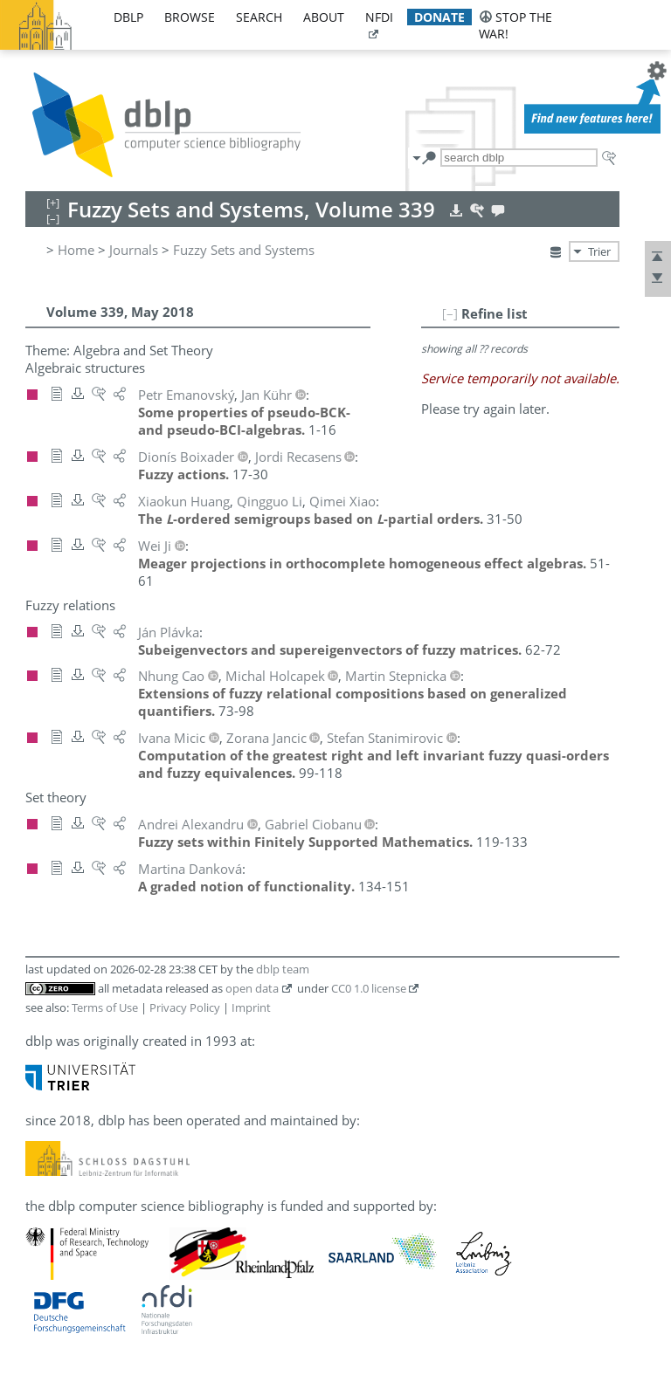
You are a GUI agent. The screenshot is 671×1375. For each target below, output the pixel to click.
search (259, 17)
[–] (450, 313)
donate (439, 17)
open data (252, 988)
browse (189, 17)
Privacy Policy (184, 1007)
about (323, 17)
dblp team (282, 969)
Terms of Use (105, 1007)
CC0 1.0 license (368, 988)
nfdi (379, 17)
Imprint (251, 1007)
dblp (128, 17)
